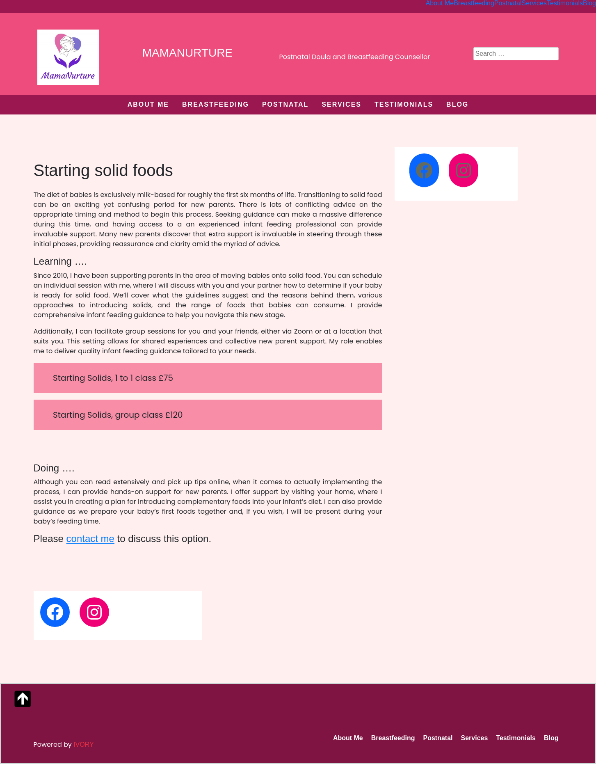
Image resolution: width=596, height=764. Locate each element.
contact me (90, 538)
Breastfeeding (215, 104)
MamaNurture (187, 52)
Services (341, 104)
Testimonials (403, 104)
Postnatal (285, 104)
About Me (148, 104)
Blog (457, 104)
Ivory (83, 744)
